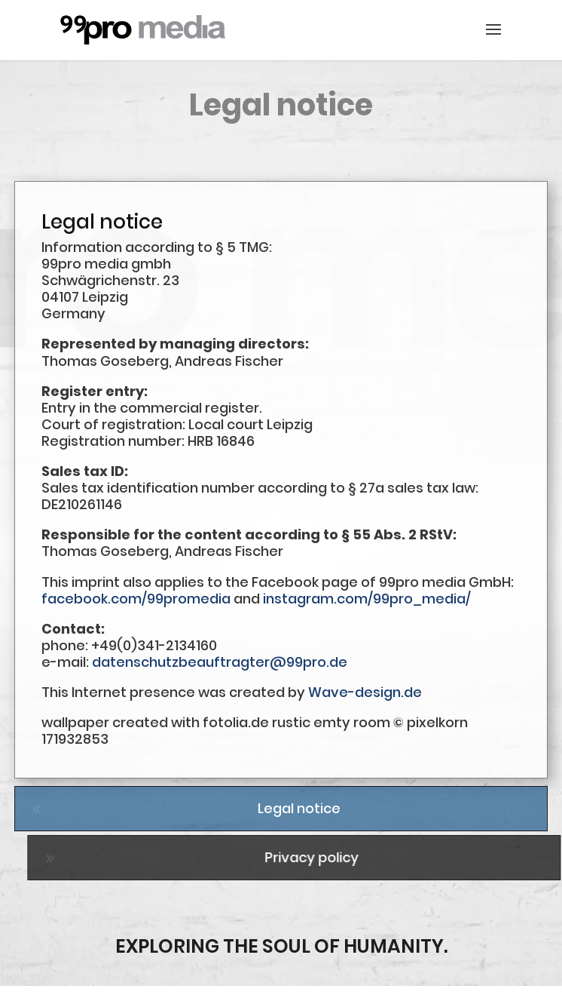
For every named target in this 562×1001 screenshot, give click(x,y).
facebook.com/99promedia (136, 598)
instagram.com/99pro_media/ (367, 598)
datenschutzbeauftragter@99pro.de (219, 661)
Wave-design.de (365, 692)
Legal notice (299, 808)
